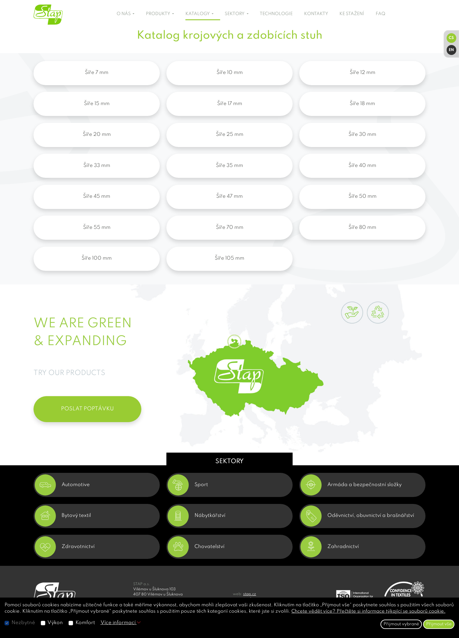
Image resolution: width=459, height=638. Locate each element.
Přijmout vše (439, 624)
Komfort (85, 622)
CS (451, 38)
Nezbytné (23, 622)
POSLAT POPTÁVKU (87, 409)
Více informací (121, 622)
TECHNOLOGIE (276, 14)
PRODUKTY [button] (158, 14)
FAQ (380, 14)
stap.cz (249, 594)
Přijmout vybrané (401, 624)
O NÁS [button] (124, 14)
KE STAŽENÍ (351, 14)
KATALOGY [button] (198, 14)
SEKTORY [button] (235, 14)
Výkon (55, 622)
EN (451, 50)
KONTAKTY (316, 14)
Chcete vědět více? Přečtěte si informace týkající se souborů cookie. (368, 611)
